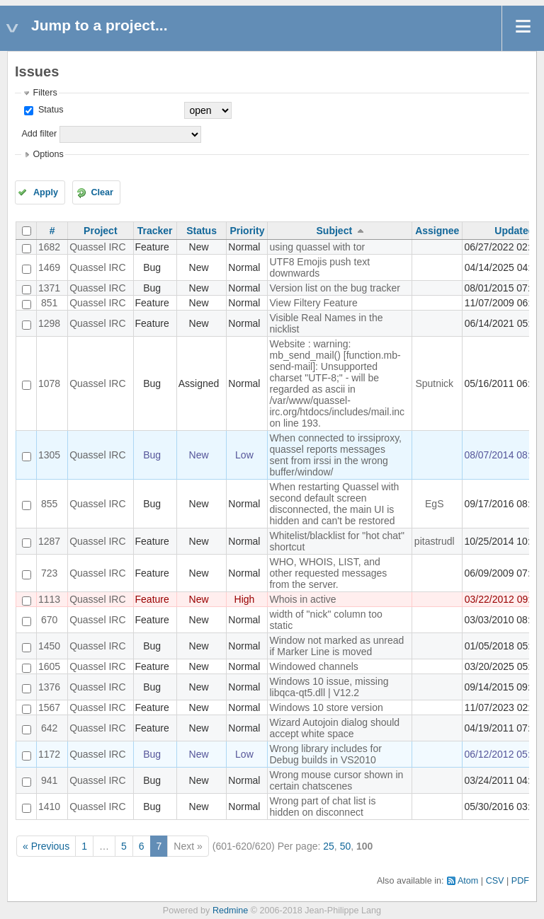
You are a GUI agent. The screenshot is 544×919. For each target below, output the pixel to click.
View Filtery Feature (313, 302)
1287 (49, 541)
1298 (49, 323)
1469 (49, 267)
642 (49, 728)
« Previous (46, 846)
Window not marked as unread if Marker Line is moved (336, 646)
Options (48, 154)
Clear (102, 192)
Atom (468, 881)
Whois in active (302, 599)
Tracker (155, 230)
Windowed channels (313, 666)
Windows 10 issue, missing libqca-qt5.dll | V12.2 (328, 687)
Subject (335, 230)
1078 (49, 383)
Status (49, 110)
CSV (495, 881)
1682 (49, 247)
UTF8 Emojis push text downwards (319, 267)
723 (49, 573)
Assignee (437, 230)
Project (100, 230)
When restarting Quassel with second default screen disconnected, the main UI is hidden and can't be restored (334, 503)
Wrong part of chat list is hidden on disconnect (322, 806)
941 (49, 780)
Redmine (230, 910)
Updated (514, 230)
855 (49, 503)
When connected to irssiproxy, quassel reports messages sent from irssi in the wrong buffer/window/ (335, 455)
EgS (434, 503)
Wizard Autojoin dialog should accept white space (334, 728)
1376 (49, 687)
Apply (45, 192)
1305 (49, 455)
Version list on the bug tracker (334, 288)
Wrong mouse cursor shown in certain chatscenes (336, 780)
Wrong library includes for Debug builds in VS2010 (325, 754)
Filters (45, 93)
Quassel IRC (97, 247)
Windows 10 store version (325, 707)
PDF (520, 881)
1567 (49, 707)
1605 (49, 666)
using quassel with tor (317, 247)
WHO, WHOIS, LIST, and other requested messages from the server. (328, 573)
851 (49, 302)
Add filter (39, 134)
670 (49, 619)
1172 (49, 754)
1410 (49, 806)
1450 (49, 646)
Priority (247, 230)
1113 (49, 599)
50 (345, 846)
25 (328, 846)
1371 (49, 288)
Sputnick (434, 383)
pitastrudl (434, 541)
